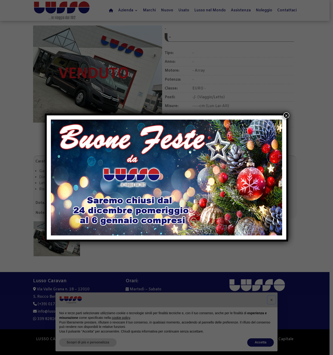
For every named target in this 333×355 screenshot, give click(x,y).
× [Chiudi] (286, 115)
